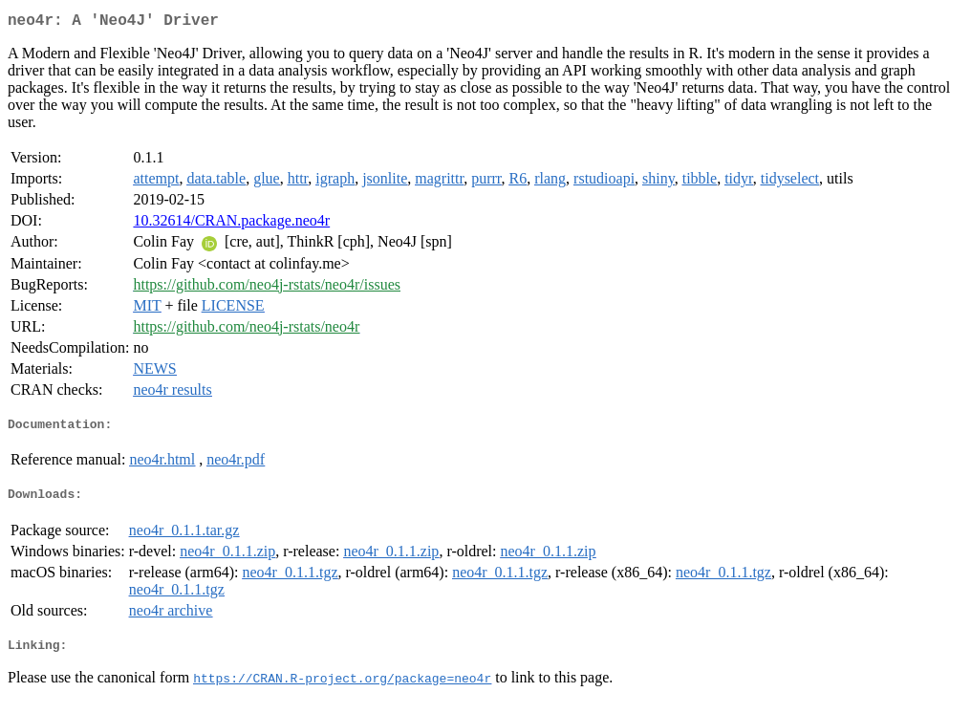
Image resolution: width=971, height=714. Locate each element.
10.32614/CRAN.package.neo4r (231, 224)
